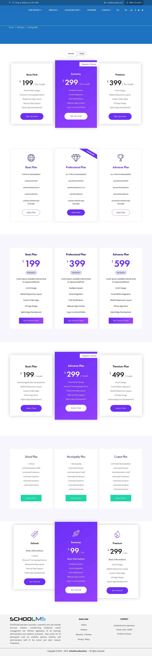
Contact (106, 10)
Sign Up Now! (32, 116)
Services (53, 10)
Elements (20, 27)
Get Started (34, 581)
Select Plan (31, 212)
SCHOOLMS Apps (72, 10)
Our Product (34, 10)
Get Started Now (31, 320)
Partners (91, 10)
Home (11, 27)
